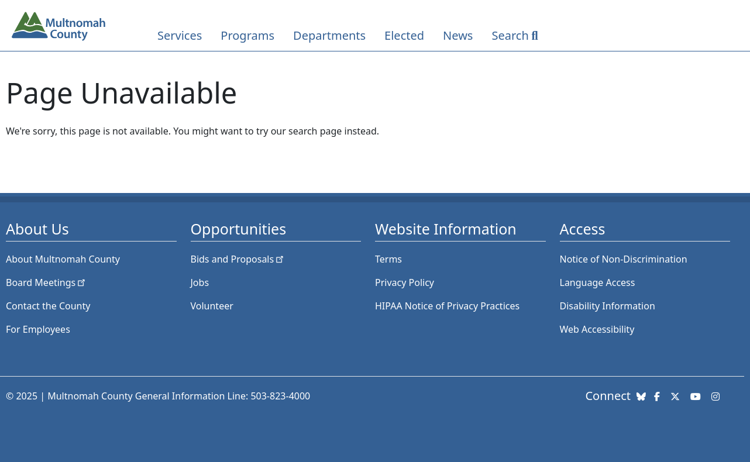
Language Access (597, 282)
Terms (388, 259)
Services (179, 35)
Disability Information (607, 305)
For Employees (38, 329)
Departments (329, 35)
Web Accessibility (597, 329)
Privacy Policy (404, 282)
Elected (404, 35)
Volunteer (212, 305)
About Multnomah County (63, 259)
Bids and (238, 259)
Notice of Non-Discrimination (623, 259)
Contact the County (48, 305)
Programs (247, 35)
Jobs (200, 282)
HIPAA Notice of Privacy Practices (447, 305)
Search (509, 35)
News (458, 35)
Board (46, 282)
